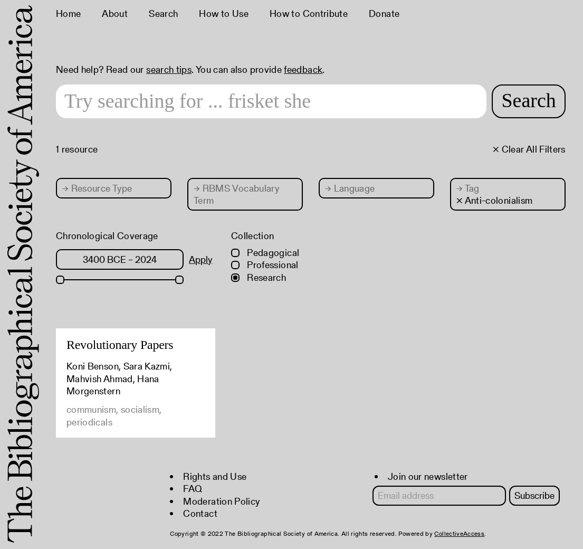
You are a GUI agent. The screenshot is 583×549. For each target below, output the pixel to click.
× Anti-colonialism (494, 200)
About (115, 13)
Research (258, 277)
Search (163, 13)
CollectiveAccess (459, 533)
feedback (303, 69)
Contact (200, 513)
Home (68, 13)
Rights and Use (214, 476)
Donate (384, 13)
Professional (265, 264)
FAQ (192, 488)
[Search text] (271, 101)
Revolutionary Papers (120, 345)
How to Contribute (309, 13)
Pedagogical (265, 252)
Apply (200, 259)
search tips (169, 69)
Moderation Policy (221, 501)
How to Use (224, 13)
